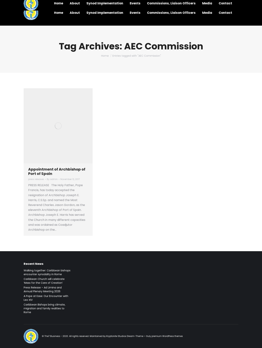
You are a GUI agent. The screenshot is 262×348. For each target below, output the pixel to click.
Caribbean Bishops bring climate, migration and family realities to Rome (44, 308)
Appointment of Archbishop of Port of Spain (56, 171)
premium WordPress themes (167, 336)
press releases (36, 179)
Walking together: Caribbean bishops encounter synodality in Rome (47, 272)
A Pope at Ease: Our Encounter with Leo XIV (46, 298)
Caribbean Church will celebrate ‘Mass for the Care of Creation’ (44, 281)
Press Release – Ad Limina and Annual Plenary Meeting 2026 (43, 289)
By (52, 179)
